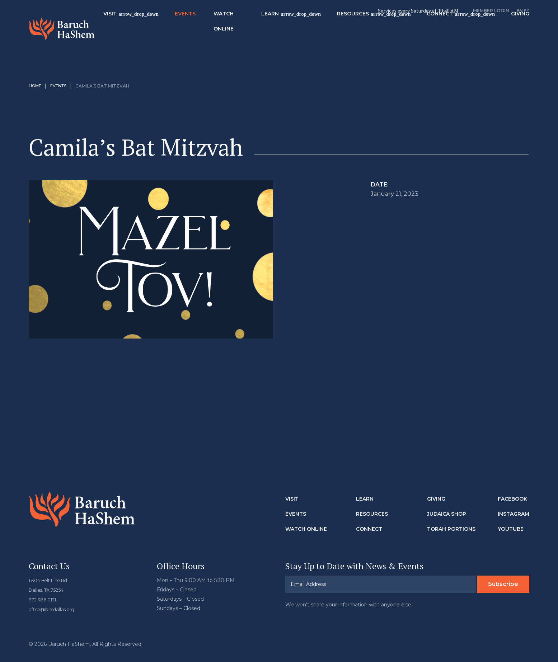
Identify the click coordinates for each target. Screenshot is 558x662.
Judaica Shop (446, 504)
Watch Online (253, 26)
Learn (290, 18)
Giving (436, 489)
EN (519, 10)
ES (526, 10)
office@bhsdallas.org (55, 598)
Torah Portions (451, 519)
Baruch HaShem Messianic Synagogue (76, 28)
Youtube (511, 519)
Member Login (491, 10)
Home (36, 76)
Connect (460, 18)
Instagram (513, 504)
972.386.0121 (44, 589)
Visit (139, 18)
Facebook (512, 489)
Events (214, 18)
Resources (373, 18)
